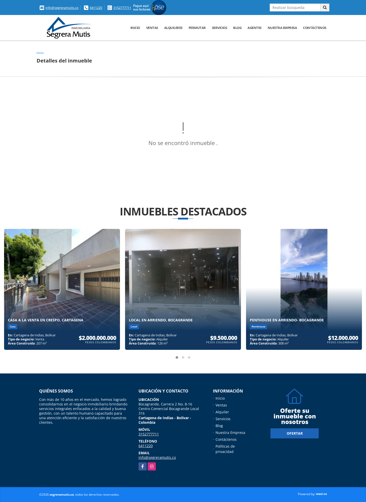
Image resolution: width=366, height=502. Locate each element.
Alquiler (222, 412)
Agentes (255, 27)
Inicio (135, 27)
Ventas (152, 27)
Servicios (219, 27)
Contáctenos (314, 27)
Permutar (197, 27)
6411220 (96, 7)
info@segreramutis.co (62, 7)
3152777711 (122, 7)
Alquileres (173, 27)
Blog (237, 27)
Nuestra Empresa (282, 27)
